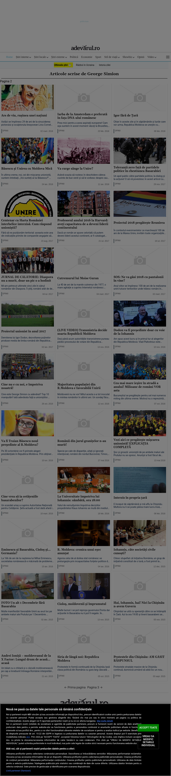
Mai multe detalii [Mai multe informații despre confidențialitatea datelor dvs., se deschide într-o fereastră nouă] (105, 721)
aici (28, 736)
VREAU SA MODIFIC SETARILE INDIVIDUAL (148, 741)
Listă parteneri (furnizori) (18, 770)
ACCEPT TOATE (148, 727)
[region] (85, 740)
